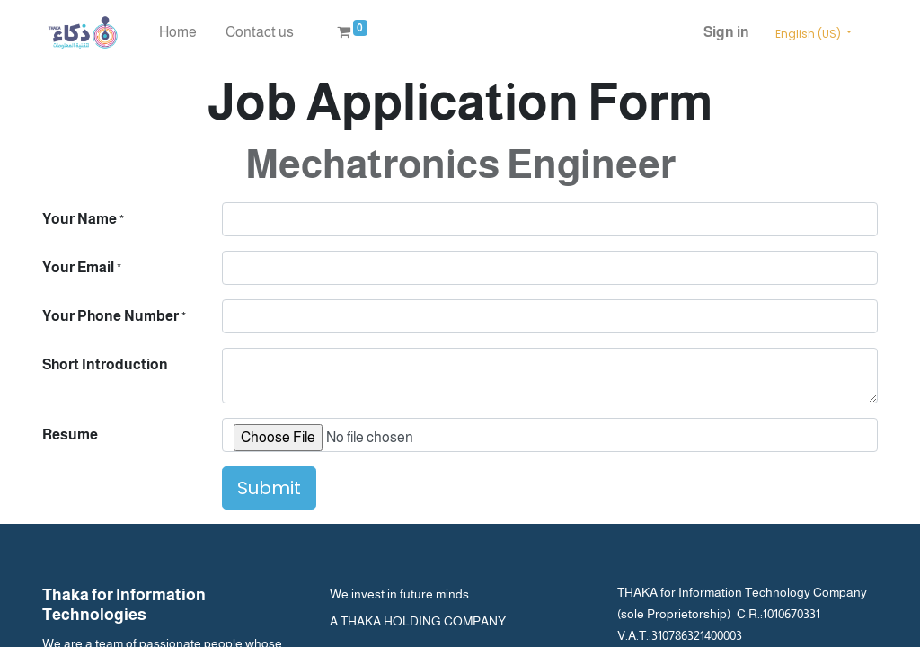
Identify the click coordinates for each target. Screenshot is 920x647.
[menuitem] (178, 32)
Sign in (726, 32)
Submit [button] (269, 488)
